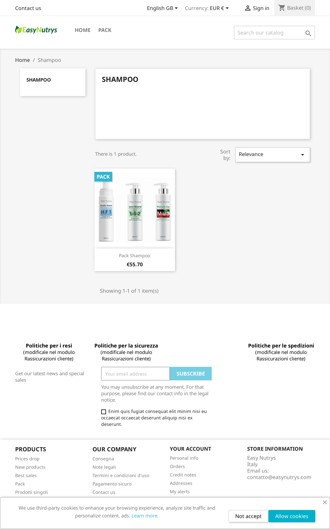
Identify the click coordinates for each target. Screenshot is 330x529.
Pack (105, 30)
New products (30, 467)
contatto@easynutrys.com (279, 477)
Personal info (184, 458)
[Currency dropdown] (220, 9)
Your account (190, 448)
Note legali (104, 467)
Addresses (181, 483)
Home (83, 30)
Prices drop (27, 459)
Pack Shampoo (134, 255)
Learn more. (145, 515)
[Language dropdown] (163, 9)
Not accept (248, 516)
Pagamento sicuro (111, 484)
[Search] (274, 32)
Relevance (272, 155)
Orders (177, 466)
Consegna (103, 459)
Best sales (26, 475)
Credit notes (183, 475)
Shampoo (38, 79)
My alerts (180, 491)
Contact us (28, 8)
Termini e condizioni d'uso (120, 475)
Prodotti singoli (31, 492)
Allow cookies (291, 516)
